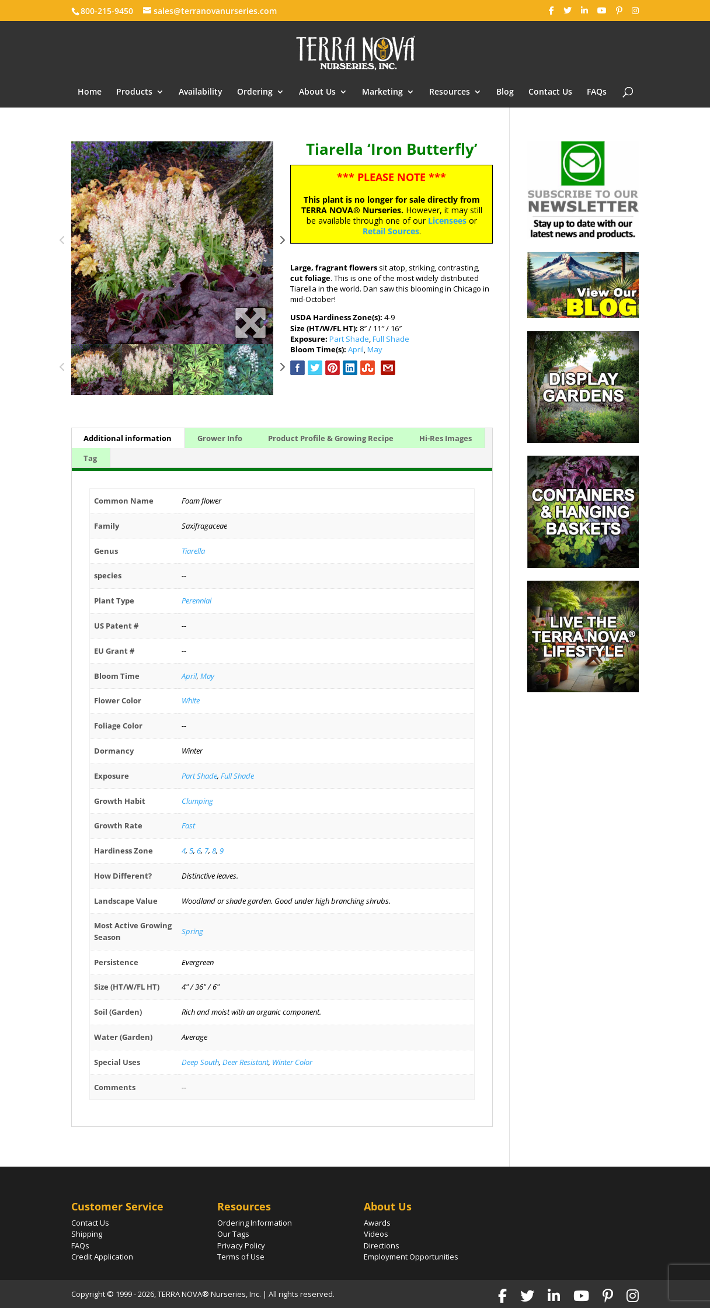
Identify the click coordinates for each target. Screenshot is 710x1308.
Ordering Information (254, 1222)
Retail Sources (391, 231)
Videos (376, 1234)
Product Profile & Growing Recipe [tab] (331, 438)
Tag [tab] (90, 458)
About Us (317, 92)
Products (134, 92)
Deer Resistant (245, 1062)
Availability (200, 92)
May (374, 349)
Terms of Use (240, 1256)
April (356, 349)
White (191, 700)
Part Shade (349, 339)
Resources (449, 92)
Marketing (382, 92)
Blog (505, 92)
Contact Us (550, 92)
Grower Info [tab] (219, 438)
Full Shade (391, 339)
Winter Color (292, 1062)
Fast (188, 825)
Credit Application (102, 1256)
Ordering (255, 92)
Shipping (86, 1234)
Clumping (197, 801)
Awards (377, 1222)
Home (90, 92)
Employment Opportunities (411, 1256)
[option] (172, 242)
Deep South (200, 1062)
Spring (192, 931)
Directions (381, 1245)
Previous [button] (63, 243)
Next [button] (282, 243)
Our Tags (233, 1234)
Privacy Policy (241, 1245)
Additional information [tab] (127, 438)
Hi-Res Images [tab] (445, 438)
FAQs (597, 92)
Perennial (196, 600)
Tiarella (193, 551)
